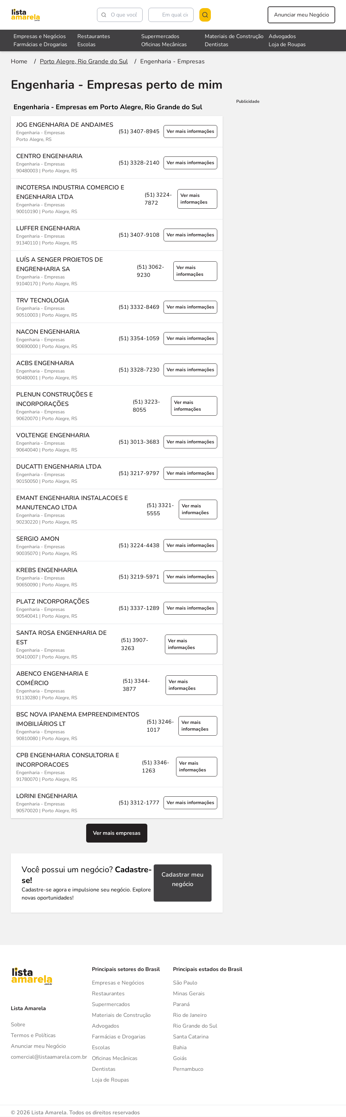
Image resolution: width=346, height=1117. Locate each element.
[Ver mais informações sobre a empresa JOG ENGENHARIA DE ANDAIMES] (117, 131)
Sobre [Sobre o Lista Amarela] (18, 1024)
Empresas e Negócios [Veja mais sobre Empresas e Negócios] (40, 36)
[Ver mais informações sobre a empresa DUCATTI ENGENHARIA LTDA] (117, 473)
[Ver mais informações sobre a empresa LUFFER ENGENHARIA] (117, 235)
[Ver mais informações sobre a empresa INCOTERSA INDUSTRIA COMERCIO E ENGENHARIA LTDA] (117, 198)
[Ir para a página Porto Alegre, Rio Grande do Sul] (84, 61)
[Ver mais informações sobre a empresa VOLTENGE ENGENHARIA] (117, 442)
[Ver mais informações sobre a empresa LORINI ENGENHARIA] (117, 802)
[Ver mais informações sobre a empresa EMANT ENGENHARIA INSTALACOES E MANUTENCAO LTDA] (117, 509)
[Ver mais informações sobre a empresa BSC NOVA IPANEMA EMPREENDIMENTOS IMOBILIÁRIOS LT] (117, 725)
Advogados (105, 1026)
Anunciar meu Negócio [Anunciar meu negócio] (301, 15)
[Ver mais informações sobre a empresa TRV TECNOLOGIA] (117, 307)
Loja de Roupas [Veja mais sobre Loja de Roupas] (287, 44)
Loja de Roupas (110, 1080)
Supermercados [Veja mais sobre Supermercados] (160, 36)
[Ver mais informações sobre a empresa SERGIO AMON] (117, 545)
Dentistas (104, 1069)
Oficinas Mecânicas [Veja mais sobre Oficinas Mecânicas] (164, 44)
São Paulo (185, 983)
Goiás (180, 1058)
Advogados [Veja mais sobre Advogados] (282, 36)
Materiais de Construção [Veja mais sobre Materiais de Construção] (234, 36)
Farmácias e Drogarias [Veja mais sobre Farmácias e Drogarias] (40, 44)
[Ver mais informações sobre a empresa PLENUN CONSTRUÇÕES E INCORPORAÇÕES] (117, 405)
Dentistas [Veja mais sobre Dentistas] (216, 44)
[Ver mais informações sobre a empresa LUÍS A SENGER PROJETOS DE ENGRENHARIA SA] (117, 271)
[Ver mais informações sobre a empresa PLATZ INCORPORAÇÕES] (117, 608)
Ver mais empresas (117, 833)
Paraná (181, 1004)
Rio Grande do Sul (195, 1026)
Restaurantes (108, 993)
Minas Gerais (189, 993)
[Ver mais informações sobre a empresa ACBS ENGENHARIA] (117, 369)
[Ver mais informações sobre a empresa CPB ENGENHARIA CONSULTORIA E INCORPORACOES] (117, 766)
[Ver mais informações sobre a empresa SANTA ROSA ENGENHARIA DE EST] (117, 644)
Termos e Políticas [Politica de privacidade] (33, 1035)
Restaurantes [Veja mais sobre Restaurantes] (93, 36)
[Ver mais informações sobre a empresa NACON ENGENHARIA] (117, 338)
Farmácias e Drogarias (119, 1036)
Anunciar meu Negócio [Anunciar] (38, 1046)
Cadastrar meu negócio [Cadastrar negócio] (182, 879)
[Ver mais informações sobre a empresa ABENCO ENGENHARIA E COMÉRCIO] (117, 685)
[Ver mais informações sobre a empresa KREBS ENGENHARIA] (117, 576)
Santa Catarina (190, 1036)
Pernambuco (188, 1069)
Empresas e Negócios (118, 983)
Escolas (101, 1047)
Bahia (180, 1047)
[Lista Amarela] (25, 15)
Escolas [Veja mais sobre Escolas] (86, 44)
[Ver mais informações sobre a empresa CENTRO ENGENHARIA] (117, 162)
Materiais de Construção (121, 1015)
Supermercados (111, 1004)
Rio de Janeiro (190, 1015)
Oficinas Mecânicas (115, 1058)
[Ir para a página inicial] (19, 61)
